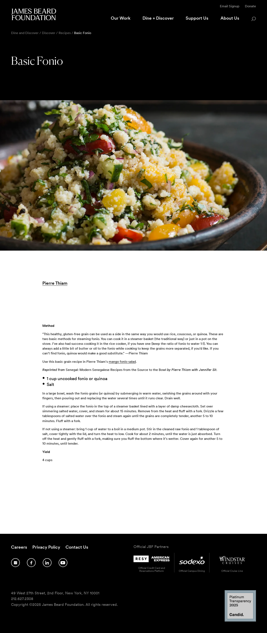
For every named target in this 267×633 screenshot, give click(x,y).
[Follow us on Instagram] (15, 563)
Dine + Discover (158, 18)
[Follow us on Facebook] (31, 563)
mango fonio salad (122, 362)
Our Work (120, 18)
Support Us (197, 18)
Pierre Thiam (54, 283)
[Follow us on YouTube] (63, 563)
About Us (229, 18)
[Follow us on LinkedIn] (47, 563)
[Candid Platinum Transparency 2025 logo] (240, 620)
